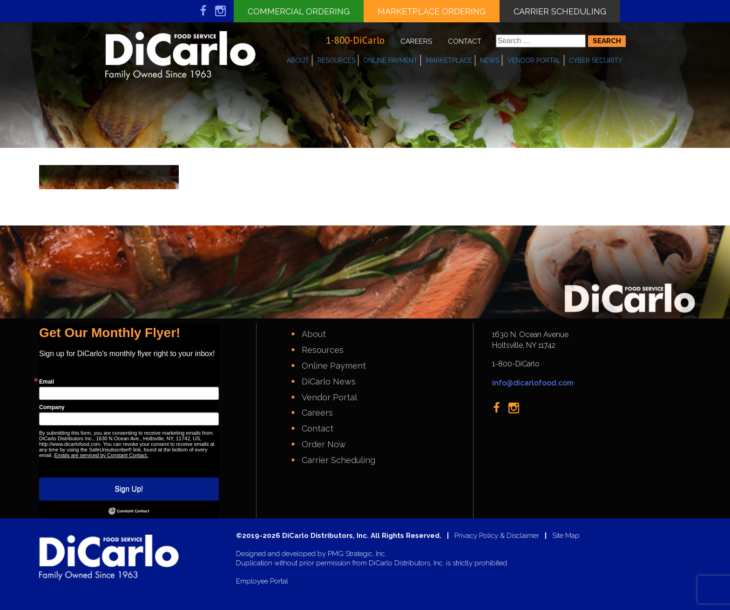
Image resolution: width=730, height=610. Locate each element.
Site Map (566, 536)
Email (46, 382)
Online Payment (390, 60)
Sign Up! (129, 489)
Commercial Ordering (299, 11)
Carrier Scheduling (560, 11)
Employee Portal (262, 581)
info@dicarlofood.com (533, 382)
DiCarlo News (329, 381)
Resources (336, 60)
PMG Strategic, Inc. (357, 554)
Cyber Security (595, 60)
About (298, 60)
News (489, 60)
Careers (416, 41)
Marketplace (449, 60)
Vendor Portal (534, 60)
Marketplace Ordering (432, 11)
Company (52, 407)
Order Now (324, 444)
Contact (464, 41)
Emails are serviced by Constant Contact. (101, 455)
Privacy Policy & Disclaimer (496, 536)
